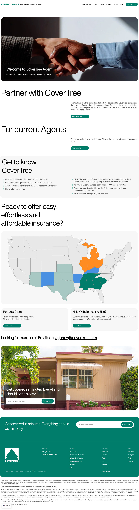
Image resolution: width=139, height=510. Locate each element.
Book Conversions (75, 461)
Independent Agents (76, 458)
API (71, 468)
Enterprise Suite (86, 4)
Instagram (131, 455)
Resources (105, 468)
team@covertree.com (49, 454)
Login (122, 4)
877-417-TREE (36, 4)
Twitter (130, 458)
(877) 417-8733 (47, 451)
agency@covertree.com (76, 337)
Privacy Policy (19, 471)
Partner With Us (77, 116)
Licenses (28, 471)
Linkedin (130, 461)
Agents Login (76, 148)
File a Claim (8, 326)
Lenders (72, 464)
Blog (103, 461)
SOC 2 (34, 471)
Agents (96, 4)
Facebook (131, 451)
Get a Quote (131, 4)
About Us (105, 451)
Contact (115, 4)
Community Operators (77, 455)
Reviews (108, 4)
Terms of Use (9, 471)
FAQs (103, 458)
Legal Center (106, 471)
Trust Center (42, 471)
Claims (102, 4)
